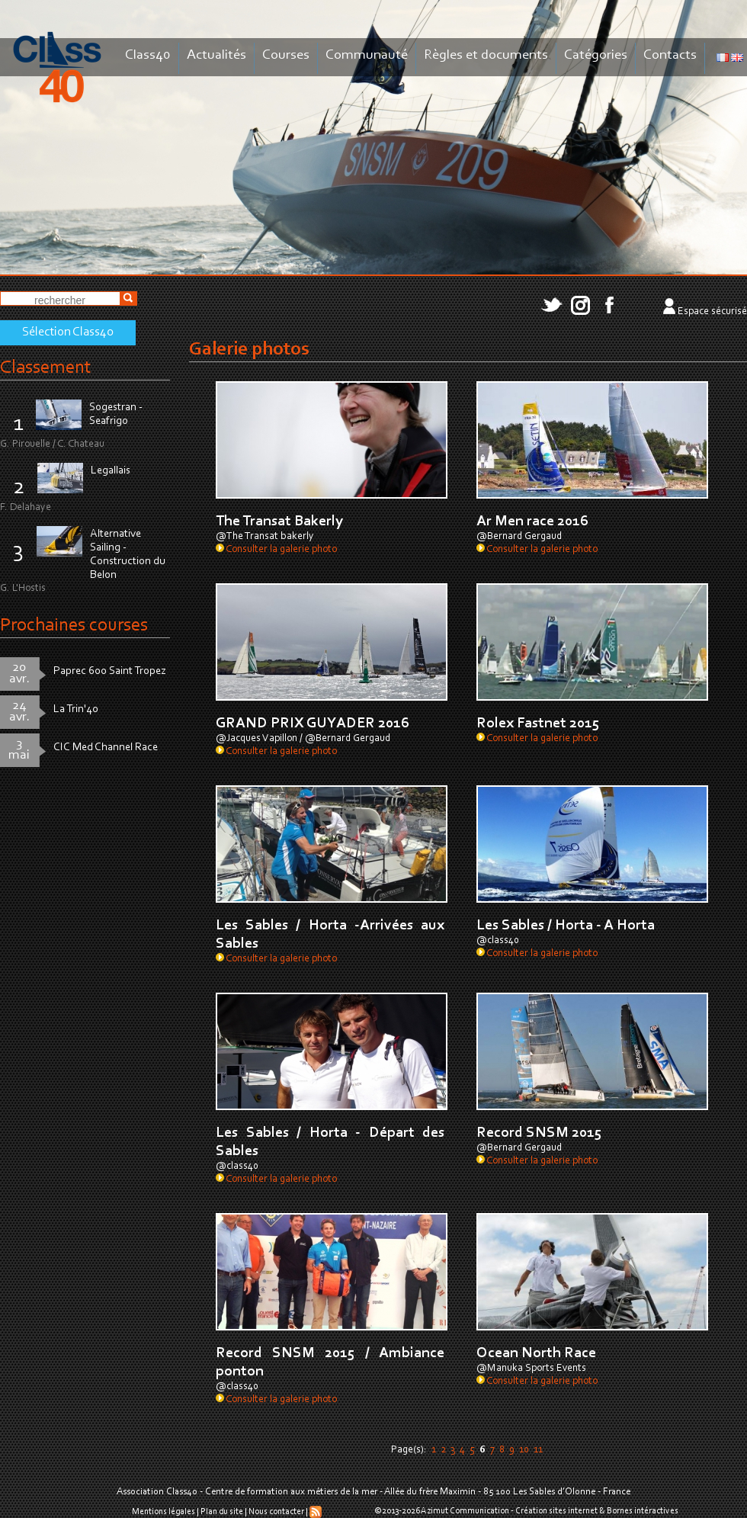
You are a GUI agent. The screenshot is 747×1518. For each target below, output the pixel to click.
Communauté (366, 55)
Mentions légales (163, 1511)
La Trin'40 (75, 709)
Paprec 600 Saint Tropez (109, 671)
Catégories (595, 55)
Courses (285, 55)
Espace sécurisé (712, 311)
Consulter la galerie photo (276, 549)
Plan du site (221, 1511)
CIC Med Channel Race (105, 747)
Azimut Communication (465, 1511)
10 (524, 1450)
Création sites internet (556, 1511)
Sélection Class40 (68, 332)
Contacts (670, 55)
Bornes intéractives (642, 1511)
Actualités (216, 55)
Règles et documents (486, 55)
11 (538, 1450)
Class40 (148, 55)
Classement (45, 367)
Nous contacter (276, 1511)
